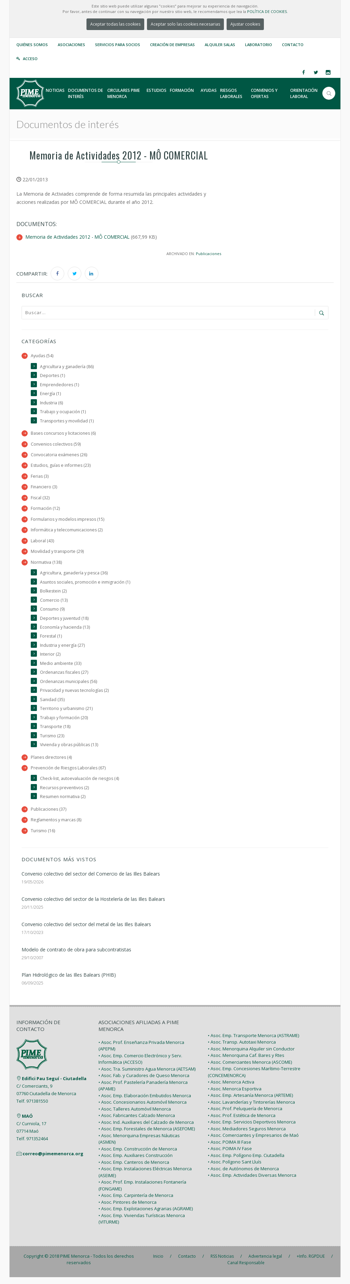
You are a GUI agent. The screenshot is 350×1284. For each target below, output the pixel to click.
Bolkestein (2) (53, 594)
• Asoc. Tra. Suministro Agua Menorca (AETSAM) (147, 1076)
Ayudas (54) (42, 356)
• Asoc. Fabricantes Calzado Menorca (136, 1122)
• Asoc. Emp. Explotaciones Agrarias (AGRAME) (145, 1215)
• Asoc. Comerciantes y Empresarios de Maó (253, 1142)
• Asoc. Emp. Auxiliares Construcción (135, 1162)
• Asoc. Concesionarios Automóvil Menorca (142, 1109)
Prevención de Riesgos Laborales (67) (69, 774)
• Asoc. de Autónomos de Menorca (243, 1175)
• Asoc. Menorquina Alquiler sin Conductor (251, 1055)
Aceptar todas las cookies (115, 24)
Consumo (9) (53, 612)
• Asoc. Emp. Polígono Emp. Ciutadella (246, 1162)
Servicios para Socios (117, 44)
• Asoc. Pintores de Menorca (127, 1209)
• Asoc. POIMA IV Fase (230, 1155)
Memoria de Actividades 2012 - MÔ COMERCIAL (79, 237)
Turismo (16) (43, 837)
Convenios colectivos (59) (56, 445)
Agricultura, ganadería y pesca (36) (74, 576)
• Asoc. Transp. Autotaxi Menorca (242, 1049)
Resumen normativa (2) (63, 803)
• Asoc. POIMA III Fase (229, 1149)
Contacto (293, 44)
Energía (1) (50, 394)
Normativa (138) (46, 565)
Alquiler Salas (220, 44)
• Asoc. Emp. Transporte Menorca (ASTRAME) (253, 1042)
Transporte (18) (55, 732)
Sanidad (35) (52, 704)
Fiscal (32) (40, 499)
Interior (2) (50, 658)
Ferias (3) (40, 477)
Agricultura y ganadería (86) (67, 366)
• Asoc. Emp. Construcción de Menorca (137, 1156)
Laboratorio (258, 44)
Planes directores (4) (52, 763)
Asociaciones (71, 44)
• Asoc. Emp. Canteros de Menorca (133, 1169)
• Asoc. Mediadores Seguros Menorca (247, 1135)
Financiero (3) (44, 488)
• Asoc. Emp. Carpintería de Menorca (135, 1202)
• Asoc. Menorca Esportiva (234, 1095)
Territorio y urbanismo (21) (67, 713)
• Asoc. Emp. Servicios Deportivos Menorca (252, 1129)
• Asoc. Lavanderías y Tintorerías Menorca (251, 1109)
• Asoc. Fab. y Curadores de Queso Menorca (143, 1082)
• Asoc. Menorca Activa (231, 1089)
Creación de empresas (172, 44)
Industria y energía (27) (63, 649)
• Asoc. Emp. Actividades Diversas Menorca (252, 1182)
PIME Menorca (75, 1263)
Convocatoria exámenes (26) (60, 456)
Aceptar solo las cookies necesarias (185, 24)
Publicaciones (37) (49, 816)
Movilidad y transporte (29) (57, 554)
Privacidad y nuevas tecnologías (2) (75, 695)
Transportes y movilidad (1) (67, 421)
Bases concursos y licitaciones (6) (64, 434)
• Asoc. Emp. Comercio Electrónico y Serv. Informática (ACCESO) (140, 1065)
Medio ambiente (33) (61, 667)
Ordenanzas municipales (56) (69, 686)
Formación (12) (45, 510)
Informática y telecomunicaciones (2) (67, 532)
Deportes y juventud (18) (65, 622)
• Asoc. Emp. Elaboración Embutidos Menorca (144, 1102)
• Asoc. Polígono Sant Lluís (234, 1169)
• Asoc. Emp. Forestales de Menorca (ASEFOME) (146, 1135)
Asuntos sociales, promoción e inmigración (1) (86, 585)
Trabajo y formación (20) (64, 723)
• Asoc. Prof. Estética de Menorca (241, 1122)
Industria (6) (52, 403)
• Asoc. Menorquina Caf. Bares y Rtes (246, 1062)
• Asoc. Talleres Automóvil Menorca (134, 1116)
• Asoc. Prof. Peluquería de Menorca (245, 1115)
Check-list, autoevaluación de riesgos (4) (80, 784)
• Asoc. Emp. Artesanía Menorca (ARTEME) (250, 1102)
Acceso (30, 58)
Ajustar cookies (245, 24)
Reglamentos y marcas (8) (56, 826)
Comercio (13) (54, 603)
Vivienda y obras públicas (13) (70, 750)
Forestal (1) (51, 640)
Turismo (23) (52, 741)
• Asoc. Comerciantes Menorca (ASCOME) (250, 1069)
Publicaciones (208, 253)
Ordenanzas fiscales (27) (65, 677)
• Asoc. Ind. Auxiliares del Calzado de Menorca (146, 1129)
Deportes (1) (52, 376)
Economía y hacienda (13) (65, 631)
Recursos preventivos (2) (65, 794)
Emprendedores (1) (60, 385)
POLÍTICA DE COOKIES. (267, 11)
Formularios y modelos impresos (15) (68, 521)
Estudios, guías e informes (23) (62, 467)
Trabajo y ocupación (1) (63, 412)
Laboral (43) (42, 543)
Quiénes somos (32, 44)
